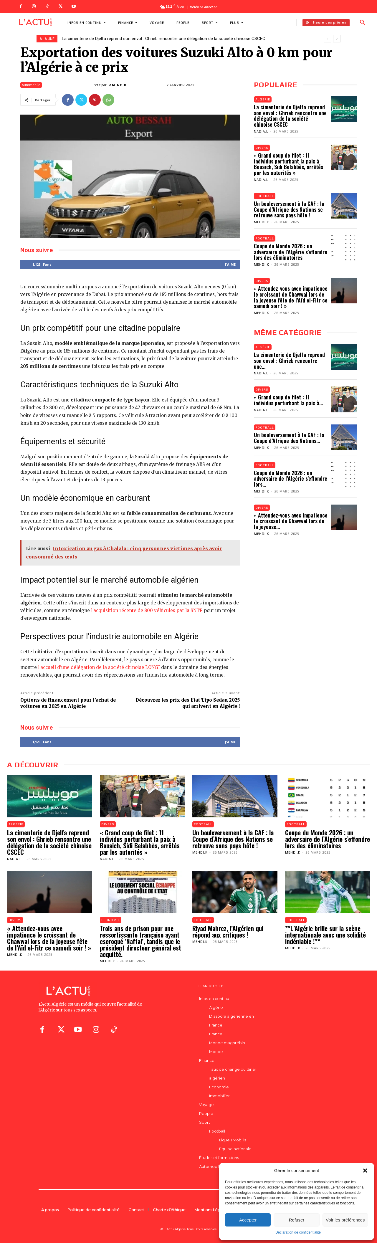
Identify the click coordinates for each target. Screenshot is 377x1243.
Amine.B (118, 85)
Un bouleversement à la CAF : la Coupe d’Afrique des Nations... (289, 438)
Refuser (297, 1219)
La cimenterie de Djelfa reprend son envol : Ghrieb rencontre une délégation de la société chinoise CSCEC (163, 38)
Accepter (248, 1219)
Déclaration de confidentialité (298, 1232)
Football (264, 196)
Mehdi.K (261, 222)
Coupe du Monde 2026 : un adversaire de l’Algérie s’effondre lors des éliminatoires (290, 252)
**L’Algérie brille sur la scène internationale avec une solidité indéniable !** (325, 934)
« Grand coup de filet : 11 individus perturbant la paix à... (288, 400)
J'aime (230, 264)
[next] (336, 38)
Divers (261, 147)
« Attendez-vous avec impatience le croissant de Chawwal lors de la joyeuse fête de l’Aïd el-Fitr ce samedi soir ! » (291, 297)
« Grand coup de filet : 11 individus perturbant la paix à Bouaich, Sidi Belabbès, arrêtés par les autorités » (288, 163)
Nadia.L (261, 131)
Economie (110, 920)
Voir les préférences (345, 1219)
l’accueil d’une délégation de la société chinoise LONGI (99, 667)
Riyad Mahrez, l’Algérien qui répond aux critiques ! (227, 931)
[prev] (327, 38)
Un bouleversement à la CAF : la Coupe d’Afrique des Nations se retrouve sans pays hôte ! (289, 209)
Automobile (31, 85)
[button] (365, 1170)
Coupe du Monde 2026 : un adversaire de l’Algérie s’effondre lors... (290, 479)
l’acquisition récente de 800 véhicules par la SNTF (147, 610)
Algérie (262, 99)
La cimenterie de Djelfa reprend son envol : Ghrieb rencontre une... (289, 361)
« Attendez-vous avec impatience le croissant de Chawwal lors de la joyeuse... (291, 521)
